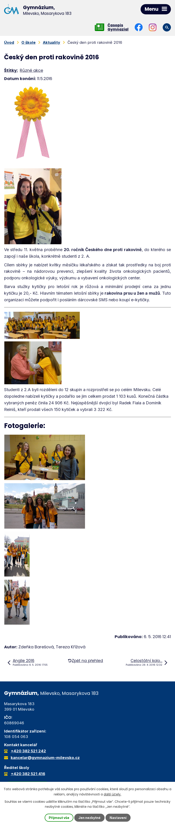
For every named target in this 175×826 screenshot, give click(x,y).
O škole (28, 42)
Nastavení (118, 818)
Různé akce (31, 70)
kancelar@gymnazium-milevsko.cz (45, 757)
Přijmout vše (59, 818)
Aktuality (51, 42)
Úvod (9, 42)
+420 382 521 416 (28, 773)
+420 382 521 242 (28, 751)
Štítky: (11, 70)
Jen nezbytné (89, 818)
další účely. (112, 794)
